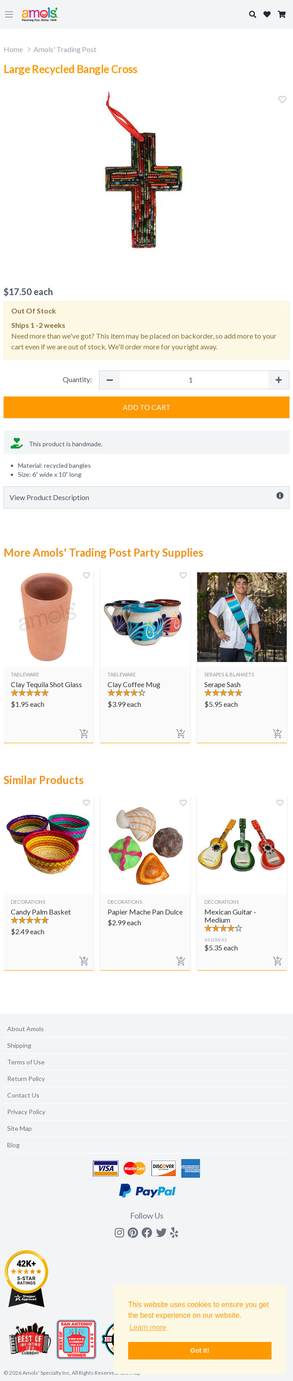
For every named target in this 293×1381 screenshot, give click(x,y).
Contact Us (23, 1095)
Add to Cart (147, 407)
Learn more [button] (147, 1327)
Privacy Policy (26, 1111)
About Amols (25, 1028)
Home (13, 49)
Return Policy (26, 1078)
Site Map (19, 1128)
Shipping (19, 1045)
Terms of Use (26, 1062)
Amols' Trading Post (65, 49)
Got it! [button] (199, 1350)
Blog (13, 1145)
